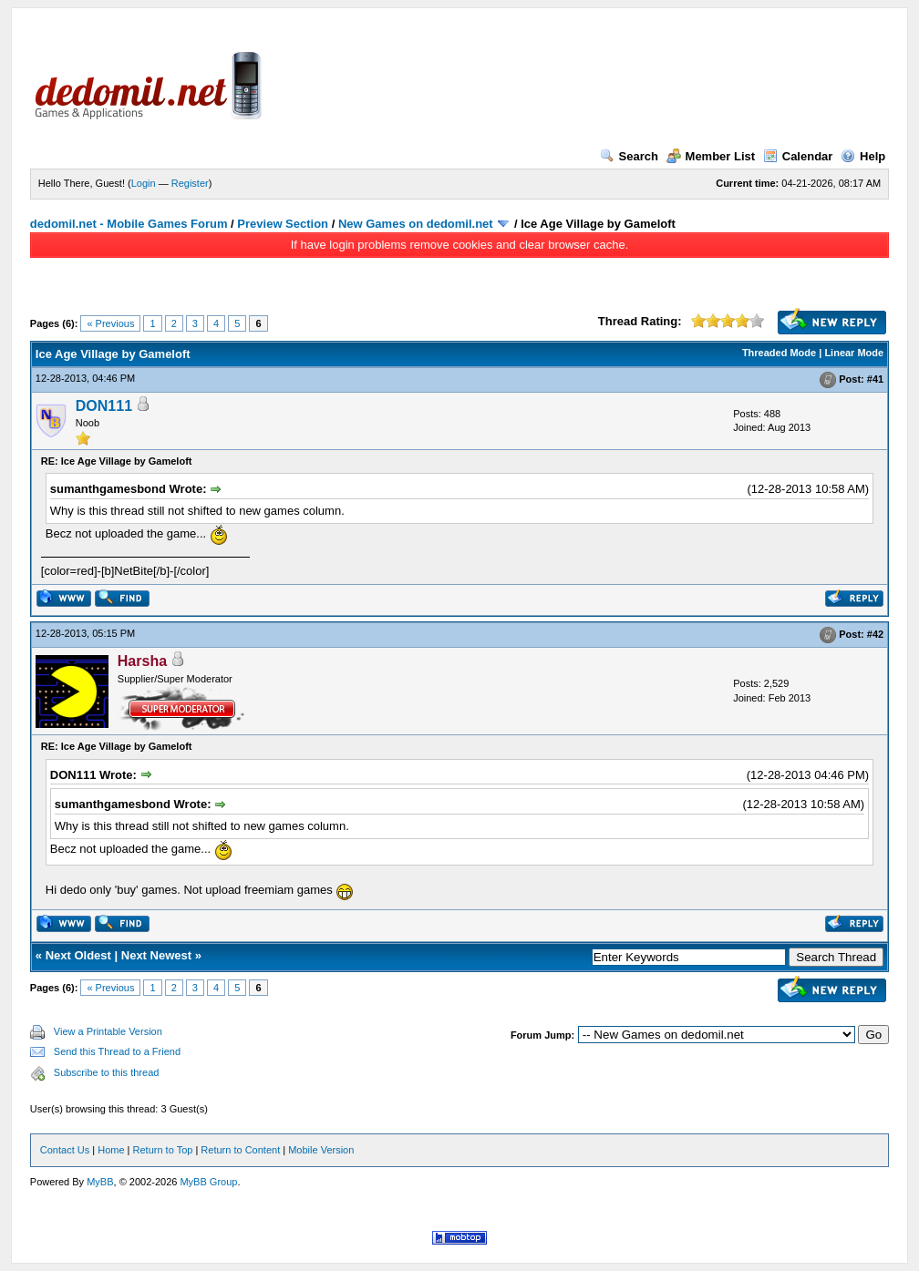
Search (629, 156)
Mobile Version (321, 1149)
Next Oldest (78, 955)
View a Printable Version (108, 1031)
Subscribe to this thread (107, 1072)
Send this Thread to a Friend (117, 1051)
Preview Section (282, 224)
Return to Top (163, 1149)
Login (143, 183)
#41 (875, 379)
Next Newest (156, 955)
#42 (875, 635)
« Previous (110, 323)
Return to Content (240, 1149)
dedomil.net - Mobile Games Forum (129, 224)
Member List (711, 156)
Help (863, 156)
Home (111, 1149)
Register (190, 183)
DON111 (104, 406)
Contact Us (64, 1149)
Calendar (798, 156)
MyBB (100, 1181)
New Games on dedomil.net (415, 224)
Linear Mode (853, 352)
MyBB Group (208, 1181)
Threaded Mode (779, 352)
